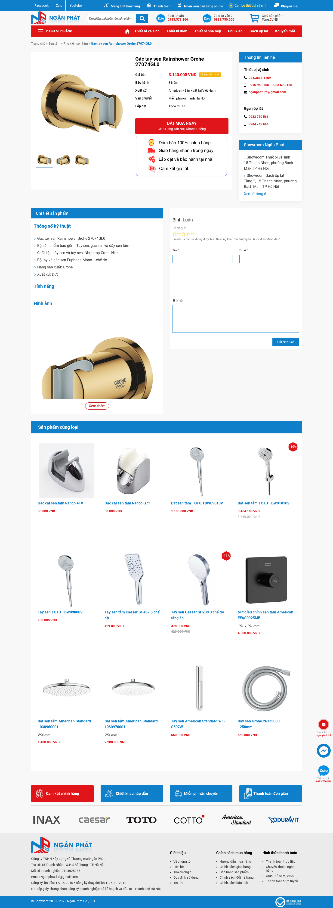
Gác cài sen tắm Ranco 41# (60, 503)
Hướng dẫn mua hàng (235, 861)
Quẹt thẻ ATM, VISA (280, 876)
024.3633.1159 (260, 78)
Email (243, 250)
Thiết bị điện (176, 31)
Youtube (76, 5)
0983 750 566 (258, 116)
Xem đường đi (255, 194)
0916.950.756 (259, 85)
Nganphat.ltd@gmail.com (59, 877)
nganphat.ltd (323, 734)
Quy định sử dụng (186, 877)
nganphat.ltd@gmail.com (267, 92)
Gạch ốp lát (259, 31)
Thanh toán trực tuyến (282, 881)
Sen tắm (54, 43)
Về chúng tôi (182, 861)
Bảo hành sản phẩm (234, 872)
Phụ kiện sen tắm (75, 43)
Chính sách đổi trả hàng (237, 877)
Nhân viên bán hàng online (203, 6)
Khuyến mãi (289, 6)
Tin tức (178, 883)
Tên (176, 250)
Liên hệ (178, 867)
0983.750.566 (323, 780)
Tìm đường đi (182, 872)
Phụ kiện (235, 31)
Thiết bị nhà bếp (207, 31)
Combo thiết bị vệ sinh (248, 5)
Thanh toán (162, 6)
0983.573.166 (282, 85)
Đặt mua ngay (181, 126)
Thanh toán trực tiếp (280, 861)
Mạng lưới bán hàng (125, 6)
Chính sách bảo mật (234, 883)
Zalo (59, 5)
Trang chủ (127, 31)
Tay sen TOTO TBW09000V (60, 612)
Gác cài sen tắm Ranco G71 (127, 503)
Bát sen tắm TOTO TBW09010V (197, 503)
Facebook (41, 5)
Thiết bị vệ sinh (147, 31)
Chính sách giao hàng (235, 867)
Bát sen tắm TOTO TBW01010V (264, 503)
